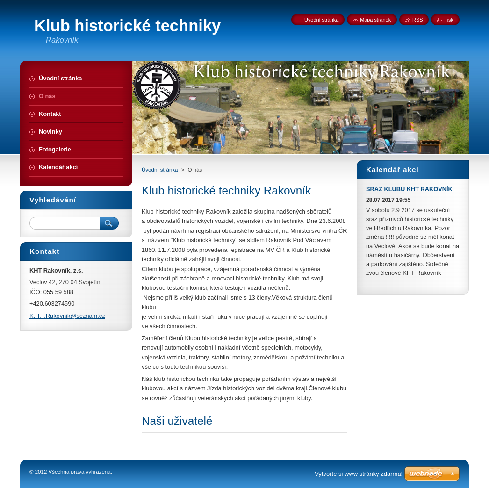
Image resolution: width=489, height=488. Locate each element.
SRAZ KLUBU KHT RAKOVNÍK (409, 189)
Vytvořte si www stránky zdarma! (359, 473)
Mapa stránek (375, 19)
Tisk (448, 19)
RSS (417, 19)
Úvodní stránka (160, 169)
